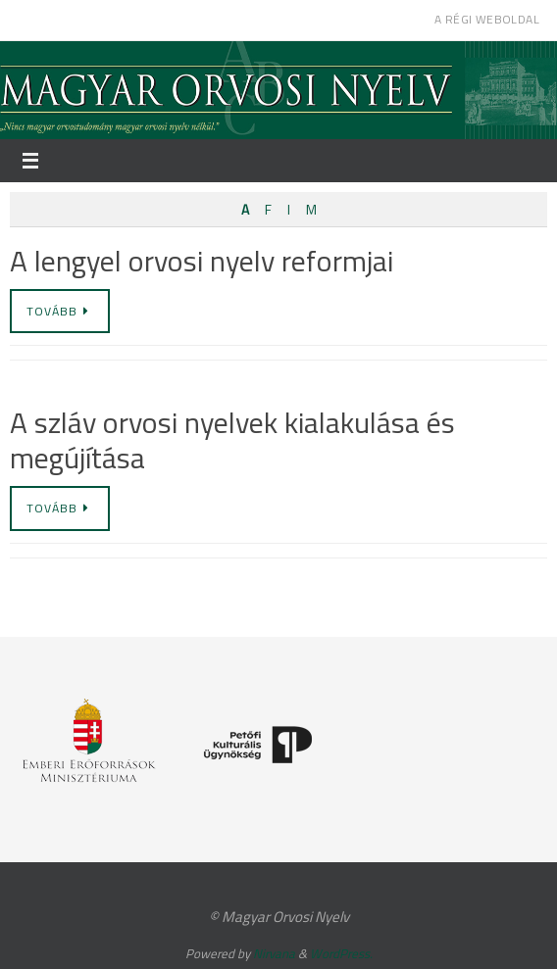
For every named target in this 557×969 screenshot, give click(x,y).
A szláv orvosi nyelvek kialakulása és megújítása (232, 440)
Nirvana (274, 953)
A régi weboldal (486, 19)
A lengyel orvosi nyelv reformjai (201, 260)
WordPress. (341, 953)
